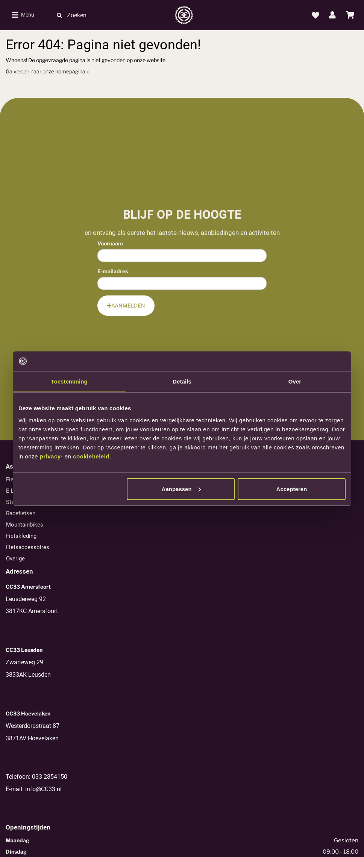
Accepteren (291, 489)
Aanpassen (181, 489)
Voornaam (110, 243)
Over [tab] (295, 381)
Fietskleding (21, 536)
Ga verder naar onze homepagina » (47, 71)
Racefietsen (20, 513)
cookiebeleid (91, 456)
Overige (15, 558)
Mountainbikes (24, 524)
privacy (50, 456)
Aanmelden (126, 305)
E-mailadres (112, 271)
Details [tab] (182, 381)
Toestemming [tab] (69, 381)
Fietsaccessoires (27, 547)
